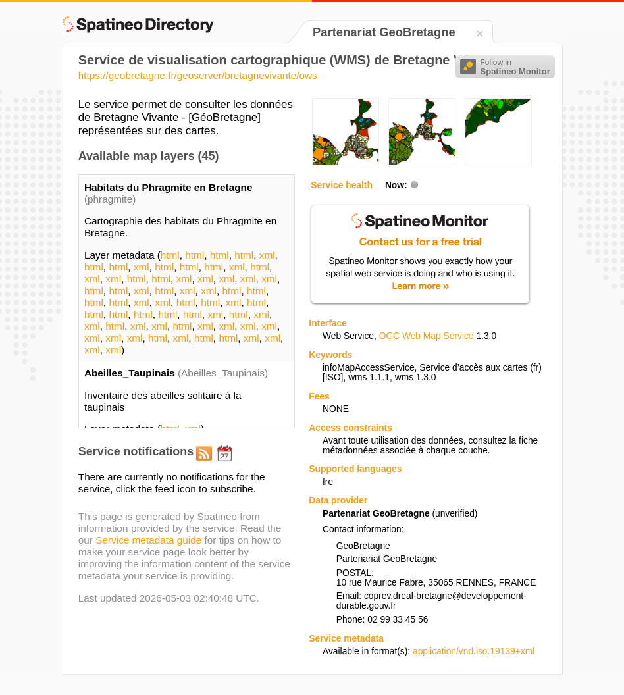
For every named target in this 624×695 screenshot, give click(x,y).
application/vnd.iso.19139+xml (473, 651)
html (170, 255)
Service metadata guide (148, 540)
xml (267, 255)
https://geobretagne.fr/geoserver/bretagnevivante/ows (197, 75)
